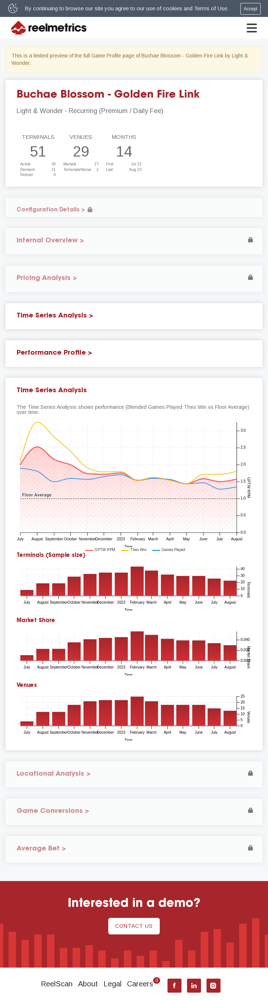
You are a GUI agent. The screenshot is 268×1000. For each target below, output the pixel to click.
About (88, 984)
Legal (112, 984)
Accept (250, 8)
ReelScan (57, 984)
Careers (143, 984)
